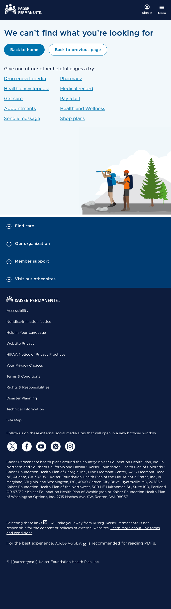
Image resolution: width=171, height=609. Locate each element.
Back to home (24, 49)
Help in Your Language (26, 332)
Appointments (20, 108)
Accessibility (17, 311)
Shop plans (72, 118)
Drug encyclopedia (25, 78)
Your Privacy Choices (24, 365)
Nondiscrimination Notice (28, 322)
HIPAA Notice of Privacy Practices (35, 354)
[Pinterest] (55, 446)
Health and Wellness (82, 108)
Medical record (76, 88)
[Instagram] (69, 446)
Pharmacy (71, 78)
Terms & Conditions (23, 376)
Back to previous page (78, 49)
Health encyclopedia (26, 88)
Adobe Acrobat (70, 543)
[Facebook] (26, 446)
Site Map (13, 420)
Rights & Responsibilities (27, 387)
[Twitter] (11, 446)
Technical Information (25, 409)
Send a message (22, 118)
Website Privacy (20, 343)
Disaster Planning (21, 398)
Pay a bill (70, 98)
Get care (13, 98)
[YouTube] (40, 446)
